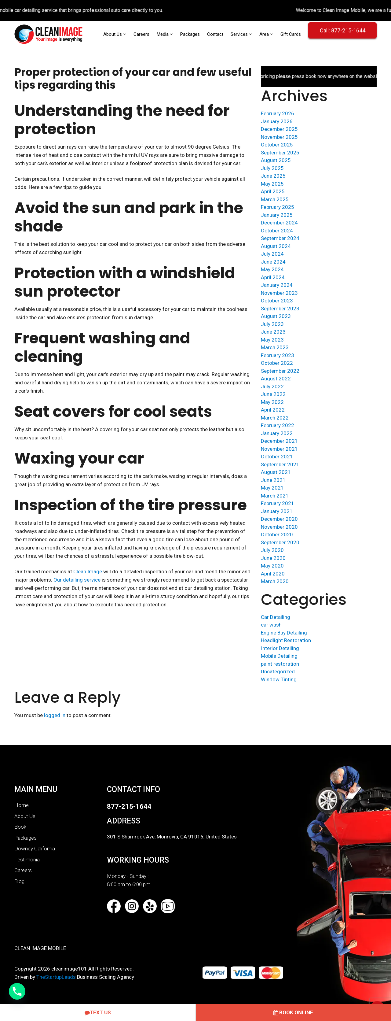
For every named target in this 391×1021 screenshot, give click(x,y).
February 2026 (277, 113)
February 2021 (277, 503)
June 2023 (273, 332)
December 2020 (279, 519)
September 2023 (280, 308)
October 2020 (277, 534)
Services (240, 34)
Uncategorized (278, 671)
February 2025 (277, 207)
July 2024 (272, 254)
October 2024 (277, 231)
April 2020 (273, 574)
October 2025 (277, 145)
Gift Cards (290, 34)
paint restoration (280, 664)
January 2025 (277, 215)
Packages (190, 34)
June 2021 (273, 480)
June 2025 (273, 176)
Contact (215, 34)
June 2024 (273, 262)
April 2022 (273, 410)
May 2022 (272, 402)
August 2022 (276, 378)
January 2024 (277, 285)
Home (21, 805)
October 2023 (277, 301)
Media (163, 34)
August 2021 (276, 472)
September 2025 (280, 153)
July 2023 (272, 324)
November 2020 (279, 527)
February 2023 (277, 355)
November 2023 (279, 293)
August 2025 (276, 160)
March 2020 (275, 581)
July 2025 (272, 168)
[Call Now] (17, 991)
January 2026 (277, 121)
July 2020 (272, 550)
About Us (113, 34)
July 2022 (272, 386)
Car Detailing (275, 617)
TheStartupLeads (56, 977)
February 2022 (277, 425)
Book (20, 827)
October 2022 (277, 363)
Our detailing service (76, 580)
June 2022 (273, 394)
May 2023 (272, 340)
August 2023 (276, 316)
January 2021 (277, 511)
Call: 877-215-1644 (342, 30)
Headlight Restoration (286, 640)
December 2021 (279, 441)
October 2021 (277, 456)
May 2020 (272, 566)
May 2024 (272, 269)
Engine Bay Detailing (284, 633)
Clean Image (87, 571)
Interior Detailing (280, 648)
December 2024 (279, 223)
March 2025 (275, 199)
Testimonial (27, 859)
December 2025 (279, 129)
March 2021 (275, 496)
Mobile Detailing (279, 656)
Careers (141, 34)
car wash (271, 625)
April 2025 (273, 191)
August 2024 (276, 246)
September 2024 (280, 238)
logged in (54, 715)
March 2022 (275, 418)
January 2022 (277, 433)
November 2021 (279, 449)
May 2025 (272, 184)
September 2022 (280, 371)
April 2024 (273, 277)
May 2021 (272, 488)
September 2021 (280, 464)
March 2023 (275, 347)
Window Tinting (279, 679)
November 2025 (279, 137)
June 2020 (273, 558)
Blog (19, 881)
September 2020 (280, 542)
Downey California (34, 848)
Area (264, 34)
